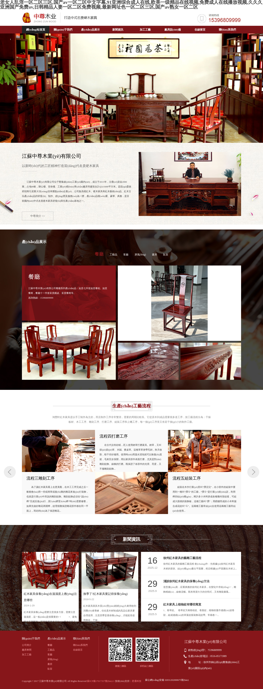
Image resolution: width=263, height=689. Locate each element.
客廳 (125, 254)
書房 (154, 254)
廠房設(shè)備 (172, 29)
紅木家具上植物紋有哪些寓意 (182, 604)
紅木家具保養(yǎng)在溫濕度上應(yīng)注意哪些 (50, 597)
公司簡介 (26, 645)
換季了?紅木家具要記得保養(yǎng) (105, 593)
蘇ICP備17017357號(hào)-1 (101, 681)
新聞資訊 (117, 29)
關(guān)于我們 (63, 29)
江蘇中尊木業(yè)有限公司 (51, 156)
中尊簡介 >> (37, 215)
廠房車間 (26, 649)
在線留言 (200, 29)
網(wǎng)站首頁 (35, 29)
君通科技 (136, 681)
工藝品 (113, 254)
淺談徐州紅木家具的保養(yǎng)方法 (186, 581)
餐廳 (99, 254)
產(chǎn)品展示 (90, 29)
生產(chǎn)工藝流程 (131, 406)
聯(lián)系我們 (227, 29)
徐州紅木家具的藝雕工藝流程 (182, 558)
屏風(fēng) (140, 254)
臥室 (165, 254)
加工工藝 (145, 29)
